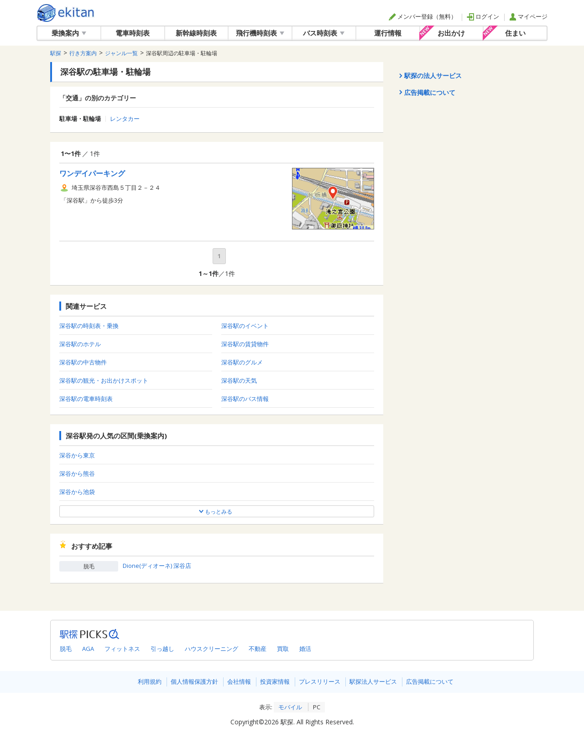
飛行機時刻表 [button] (260, 32)
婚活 (305, 649)
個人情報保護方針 (194, 681)
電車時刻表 (132, 32)
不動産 (257, 649)
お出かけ (451, 32)
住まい (515, 32)
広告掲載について (430, 681)
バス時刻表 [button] (323, 32)
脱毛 (66, 649)
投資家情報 (275, 681)
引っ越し (162, 649)
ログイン (483, 16)
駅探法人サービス (373, 681)
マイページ (528, 16)
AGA (88, 649)
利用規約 (150, 681)
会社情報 (239, 681)
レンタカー (125, 119)
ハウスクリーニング (211, 649)
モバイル (290, 707)
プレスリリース (319, 681)
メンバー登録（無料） (423, 16)
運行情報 (388, 32)
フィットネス (122, 649)
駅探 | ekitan (65, 13)
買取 (283, 649)
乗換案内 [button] (69, 32)
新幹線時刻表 (196, 32)
